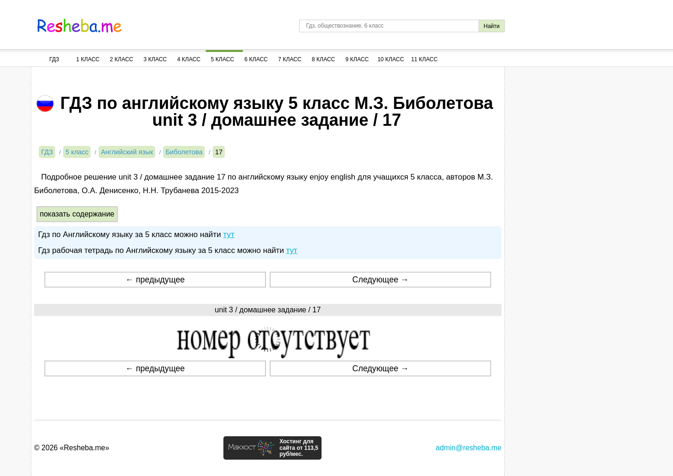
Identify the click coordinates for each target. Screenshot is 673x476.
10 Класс (391, 59)
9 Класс (357, 59)
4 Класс (188, 59)
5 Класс (222, 59)
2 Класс (121, 59)
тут (228, 234)
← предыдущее (155, 279)
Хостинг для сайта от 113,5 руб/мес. (298, 448)
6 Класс (256, 59)
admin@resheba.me (468, 448)
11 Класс (424, 59)
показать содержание (77, 214)
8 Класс (323, 59)
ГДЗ (54, 59)
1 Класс (88, 59)
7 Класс (289, 59)
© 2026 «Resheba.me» (71, 448)
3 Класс (155, 59)
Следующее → (380, 279)
